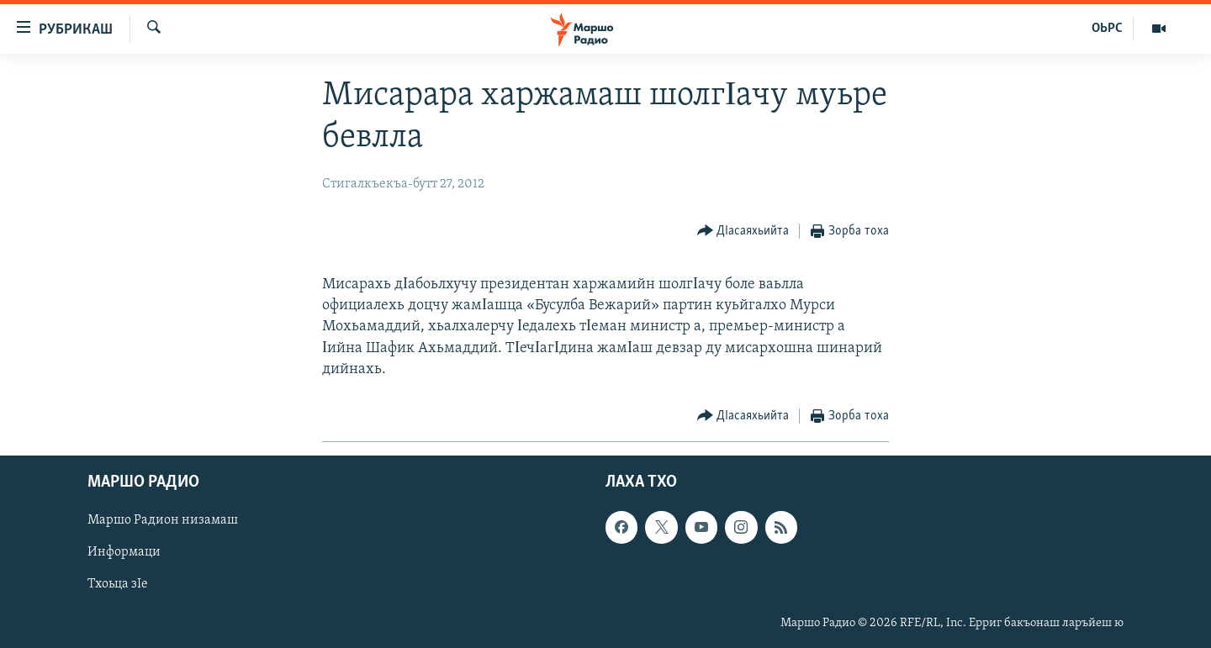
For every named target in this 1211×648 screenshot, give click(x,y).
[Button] (743, 231)
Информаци (124, 552)
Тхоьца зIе (117, 584)
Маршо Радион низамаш (162, 520)
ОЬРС (1107, 28)
